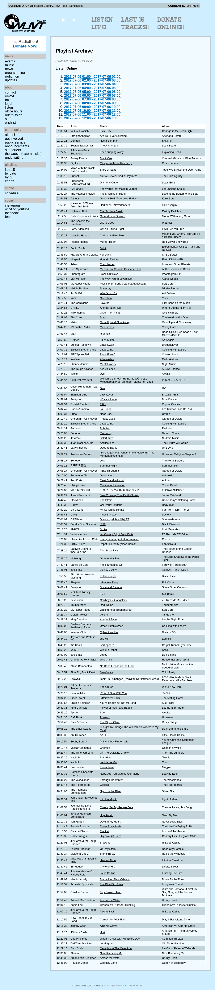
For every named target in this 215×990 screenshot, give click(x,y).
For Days (105, 254)
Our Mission (13, 115)
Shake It (105, 842)
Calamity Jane (108, 962)
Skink (103, 248)
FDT (102, 593)
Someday (105, 288)
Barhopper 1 (107, 645)
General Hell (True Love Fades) (119, 198)
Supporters (13, 150)
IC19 (103, 524)
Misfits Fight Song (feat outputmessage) (123, 283)
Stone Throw (107, 853)
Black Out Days (109, 274)
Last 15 (10, 169)
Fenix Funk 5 (107, 354)
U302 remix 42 (108, 447)
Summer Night (108, 465)
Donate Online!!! (170, 23)
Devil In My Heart (110, 821)
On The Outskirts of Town (115, 752)
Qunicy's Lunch (109, 569)
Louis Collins (107, 873)
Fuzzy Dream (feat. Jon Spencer (119, 539)
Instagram (12, 205)
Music (9, 65)
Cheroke (105, 747)
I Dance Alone (108, 399)
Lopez (103, 654)
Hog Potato (106, 815)
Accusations (107, 442)
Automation (62, 60)
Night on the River (110, 791)
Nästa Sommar (109, 140)
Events (10, 61)
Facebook (12, 213)
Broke (103, 529)
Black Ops (106, 158)
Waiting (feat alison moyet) (116, 609)
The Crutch (106, 686)
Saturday (105, 757)
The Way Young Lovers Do (116, 278)
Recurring (105, 433)
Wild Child (106, 659)
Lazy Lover (106, 394)
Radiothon (12, 76)
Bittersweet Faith (110, 698)
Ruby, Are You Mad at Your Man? (119, 773)
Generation (106, 475)
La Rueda (106, 409)
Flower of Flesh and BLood (116, 707)
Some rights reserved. (115, 985)
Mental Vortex (108, 364)
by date (10, 173)
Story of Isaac (108, 169)
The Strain (106, 500)
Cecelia (104, 784)
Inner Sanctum (108, 514)
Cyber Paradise (109, 632)
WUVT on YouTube (17, 209)
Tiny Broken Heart (111, 892)
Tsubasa (105, 333)
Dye (102, 373)
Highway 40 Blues (110, 836)
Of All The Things (110, 312)
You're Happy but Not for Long (118, 702)
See (102, 712)
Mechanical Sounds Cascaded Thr (120, 269)
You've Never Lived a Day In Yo (118, 176)
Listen (9, 107)
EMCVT (9, 96)
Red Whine (106, 604)
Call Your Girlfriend (111, 504)
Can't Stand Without (112, 480)
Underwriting (14, 157)
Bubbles (105, 428)
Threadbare (107, 767)
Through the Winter (111, 780)
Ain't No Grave (108, 925)
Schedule (11, 193)
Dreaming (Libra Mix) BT (114, 519)
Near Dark (106, 413)
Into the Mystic (108, 799)
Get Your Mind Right (112, 229)
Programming (15, 72)
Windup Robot (108, 649)
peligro (104, 614)
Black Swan (107, 344)
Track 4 (104, 831)
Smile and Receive (111, 587)
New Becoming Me (111, 953)
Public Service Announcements (17, 144)
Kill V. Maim (107, 339)
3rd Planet (193, 5)
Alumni (10, 135)
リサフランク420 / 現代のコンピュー (122, 490)
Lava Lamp (106, 349)
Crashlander (107, 264)
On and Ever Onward (112, 216)
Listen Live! (102, 23)
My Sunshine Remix (112, 509)
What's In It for (108, 293)
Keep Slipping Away (112, 152)
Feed (8, 217)
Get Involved (14, 138)
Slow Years (106, 672)
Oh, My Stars (108, 848)
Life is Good (107, 222)
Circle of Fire (107, 866)
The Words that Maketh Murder (118, 188)
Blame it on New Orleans (115, 879)
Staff (8, 119)
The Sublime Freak (111, 211)
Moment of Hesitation (112, 485)
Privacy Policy (135, 985)
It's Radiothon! (25, 43)
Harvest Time (108, 860)
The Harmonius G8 (111, 564)
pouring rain (107, 943)
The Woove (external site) (23, 154)
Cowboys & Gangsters (113, 600)
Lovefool (105, 303)
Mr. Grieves (107, 327)
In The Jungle (108, 576)
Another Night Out (110, 307)
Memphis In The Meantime (116, 948)
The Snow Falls (109, 550)
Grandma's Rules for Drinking (117, 905)
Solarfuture (106, 438)
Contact (10, 92)
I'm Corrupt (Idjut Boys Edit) (116, 534)
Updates (11, 80)
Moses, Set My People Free (116, 807)
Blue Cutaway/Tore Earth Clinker (119, 495)
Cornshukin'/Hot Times (113, 919)
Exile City (105, 131)
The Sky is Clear (110, 722)
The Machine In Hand (113, 193)
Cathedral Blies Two (112, 235)
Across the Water (110, 900)
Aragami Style (108, 619)
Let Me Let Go (108, 762)
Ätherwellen (107, 359)
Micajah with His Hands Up (116, 163)
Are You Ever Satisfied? (114, 135)
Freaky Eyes (107, 418)
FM (7, 100)
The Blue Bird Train (111, 884)
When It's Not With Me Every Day (120, 938)
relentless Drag (109, 582)
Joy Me (104, 638)
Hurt (102, 932)
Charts (9, 181)
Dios (102, 388)
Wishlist (10, 122)
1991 (103, 404)
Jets (102, 460)
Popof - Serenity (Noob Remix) (118, 544)
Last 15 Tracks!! (135, 23)
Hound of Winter (109, 259)
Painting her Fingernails (114, 741)
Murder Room (108, 241)
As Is (103, 735)
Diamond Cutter (109, 182)
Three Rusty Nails (110, 826)
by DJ (8, 177)
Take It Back (107, 911)
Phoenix (105, 717)
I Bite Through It (109, 470)
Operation (106, 298)
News (9, 69)
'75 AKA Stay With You (113, 693)
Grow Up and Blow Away (115, 322)
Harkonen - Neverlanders (115, 205)
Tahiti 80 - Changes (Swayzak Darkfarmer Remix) (129, 678)
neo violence (107, 368)
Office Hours (13, 111)
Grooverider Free (110, 558)
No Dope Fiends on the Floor (117, 666)
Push (103, 317)
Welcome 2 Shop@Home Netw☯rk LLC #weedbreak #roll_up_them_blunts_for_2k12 (126, 380)
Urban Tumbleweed (111, 625)
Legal (8, 103)
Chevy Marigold (109, 145)
